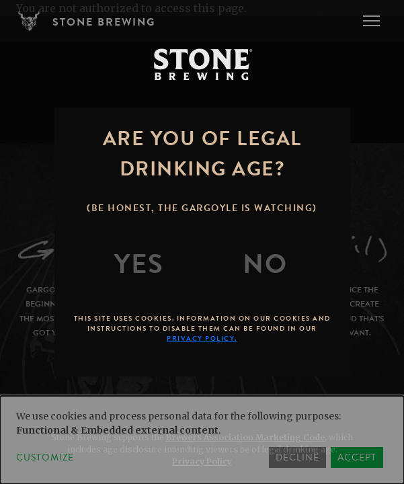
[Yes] (139, 264)
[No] (265, 264)
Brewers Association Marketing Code (245, 437)
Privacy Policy (202, 461)
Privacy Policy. (202, 338)
